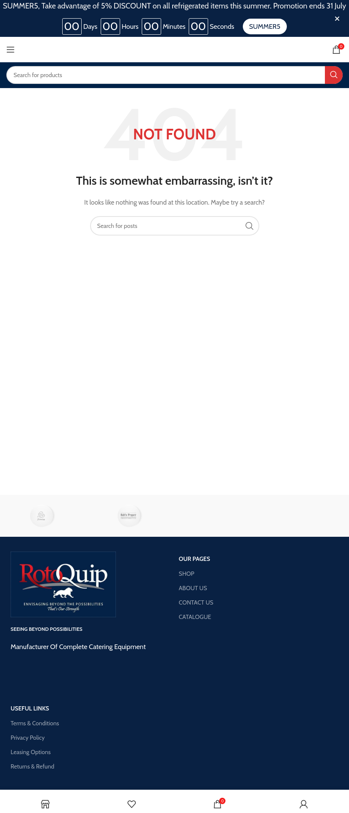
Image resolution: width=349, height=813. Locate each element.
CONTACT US (196, 602)
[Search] (174, 75)
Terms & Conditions (35, 723)
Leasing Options (31, 752)
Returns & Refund (32, 766)
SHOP (187, 573)
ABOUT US (193, 588)
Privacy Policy (28, 737)
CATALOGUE (195, 617)
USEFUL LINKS (30, 708)
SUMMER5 (264, 26)
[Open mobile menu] (10, 49)
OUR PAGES (194, 559)
